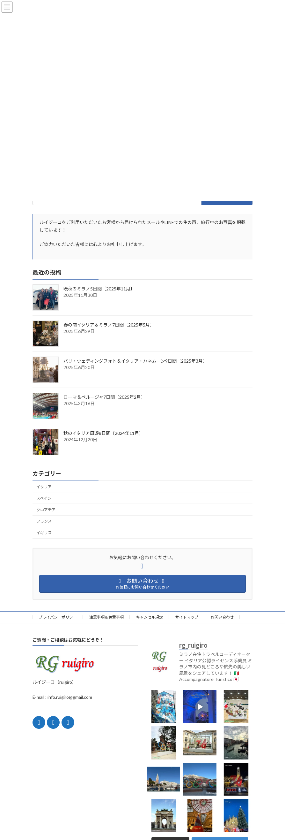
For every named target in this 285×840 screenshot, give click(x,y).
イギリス (44, 533)
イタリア (44, 486)
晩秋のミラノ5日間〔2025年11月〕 (99, 288)
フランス (44, 521)
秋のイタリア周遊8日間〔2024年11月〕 (103, 433)
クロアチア (45, 509)
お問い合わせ (222, 617)
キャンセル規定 (149, 617)
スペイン (43, 498)
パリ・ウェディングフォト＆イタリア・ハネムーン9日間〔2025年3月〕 (135, 361)
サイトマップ (186, 617)
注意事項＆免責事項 (106, 617)
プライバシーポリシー (58, 617)
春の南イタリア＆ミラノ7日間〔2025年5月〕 (108, 325)
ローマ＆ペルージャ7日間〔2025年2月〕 (104, 397)
